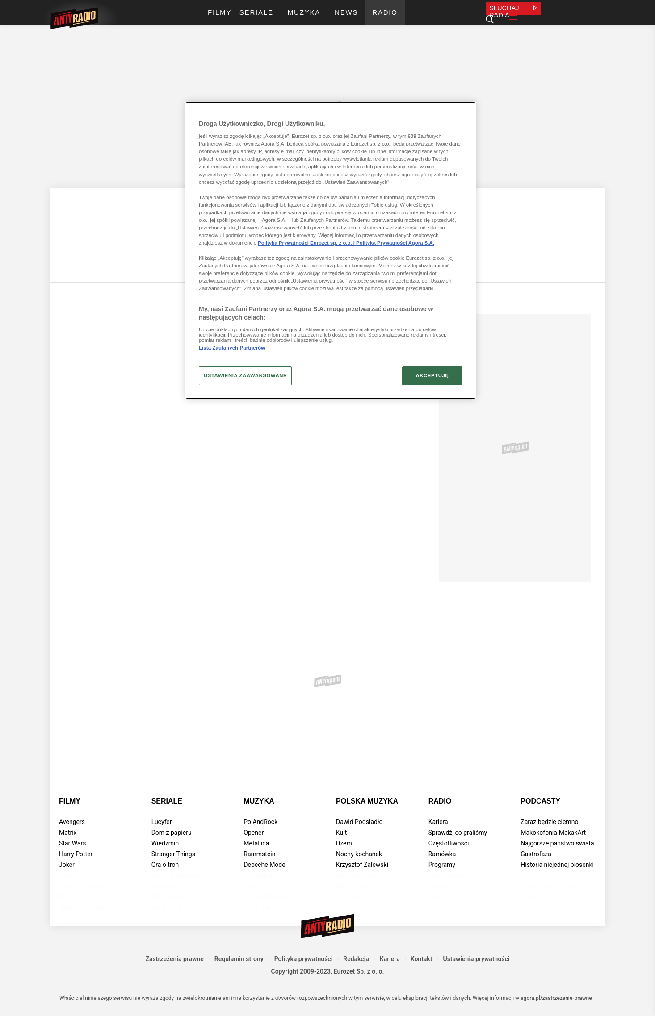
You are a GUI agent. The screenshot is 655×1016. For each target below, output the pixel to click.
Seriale (166, 801)
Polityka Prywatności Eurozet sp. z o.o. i (307, 243)
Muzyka (259, 801)
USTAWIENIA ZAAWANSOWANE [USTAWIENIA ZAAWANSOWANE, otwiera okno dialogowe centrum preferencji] (245, 375)
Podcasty (540, 801)
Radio (440, 801)
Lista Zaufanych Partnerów (232, 347)
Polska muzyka (367, 801)
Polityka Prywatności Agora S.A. (395, 243)
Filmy (69, 801)
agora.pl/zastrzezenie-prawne (556, 998)
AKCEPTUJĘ (432, 375)
